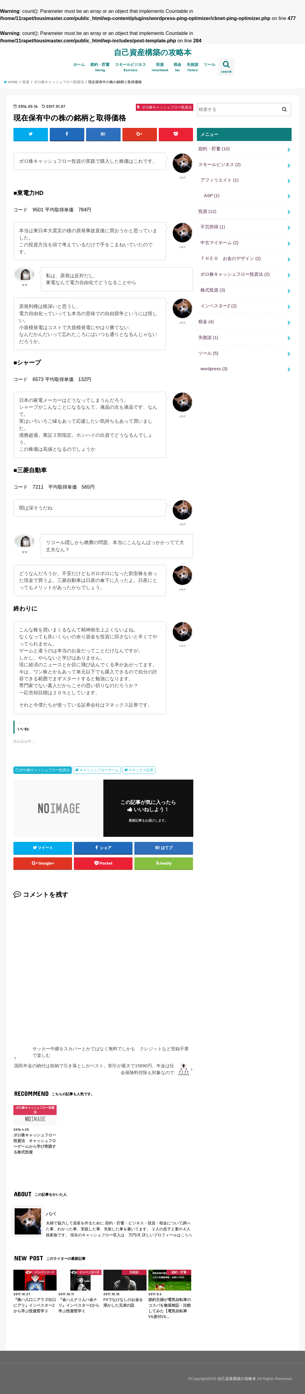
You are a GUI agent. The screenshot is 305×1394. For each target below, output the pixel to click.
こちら (186, 1235)
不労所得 (212, 226)
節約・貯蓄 (100, 67)
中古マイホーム (219, 242)
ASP (212, 195)
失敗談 (192, 67)
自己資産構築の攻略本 (153, 52)
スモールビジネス (130, 67)
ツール (209, 64)
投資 (160, 67)
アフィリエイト (219, 180)
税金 (177, 67)
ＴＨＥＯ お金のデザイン (230, 258)
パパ (50, 1214)
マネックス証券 (140, 770)
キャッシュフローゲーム (99, 770)
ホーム (79, 64)
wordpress (214, 368)
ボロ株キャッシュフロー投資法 (45, 770)
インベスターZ (218, 305)
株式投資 (212, 290)
